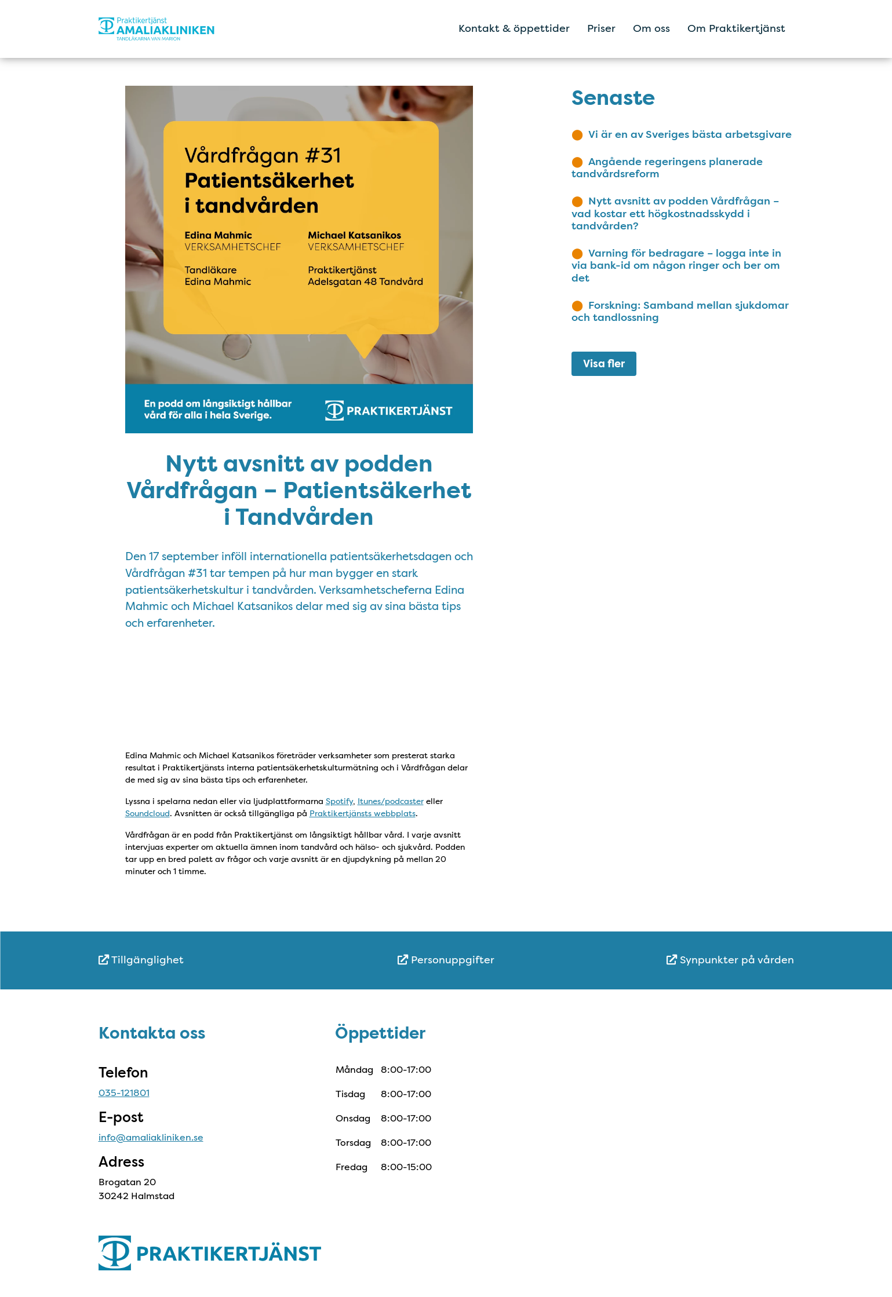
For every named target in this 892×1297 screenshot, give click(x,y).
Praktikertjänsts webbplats (363, 813)
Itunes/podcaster (391, 801)
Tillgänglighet (141, 960)
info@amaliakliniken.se (151, 1137)
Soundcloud (147, 813)
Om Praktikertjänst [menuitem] (736, 28)
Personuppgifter (446, 960)
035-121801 (124, 1093)
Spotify (339, 801)
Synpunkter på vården (730, 960)
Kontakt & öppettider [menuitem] (514, 28)
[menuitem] (214, 960)
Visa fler (604, 364)
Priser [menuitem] (601, 28)
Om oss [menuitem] (651, 28)
